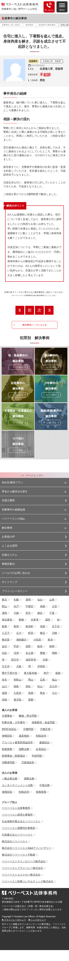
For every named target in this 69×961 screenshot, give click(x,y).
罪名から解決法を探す (15, 491)
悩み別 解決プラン (12, 482)
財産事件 (33, 61)
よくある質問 (9, 545)
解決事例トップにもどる (34, 325)
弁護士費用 (8, 500)
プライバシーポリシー (15, 591)
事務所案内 (8, 563)
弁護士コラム (9, 554)
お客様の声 (8, 536)
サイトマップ (9, 582)
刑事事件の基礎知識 (13, 509)
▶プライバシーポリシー (14, 920)
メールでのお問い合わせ (16, 572)
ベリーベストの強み (13, 518)
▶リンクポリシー (37, 920)
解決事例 (7, 527)
